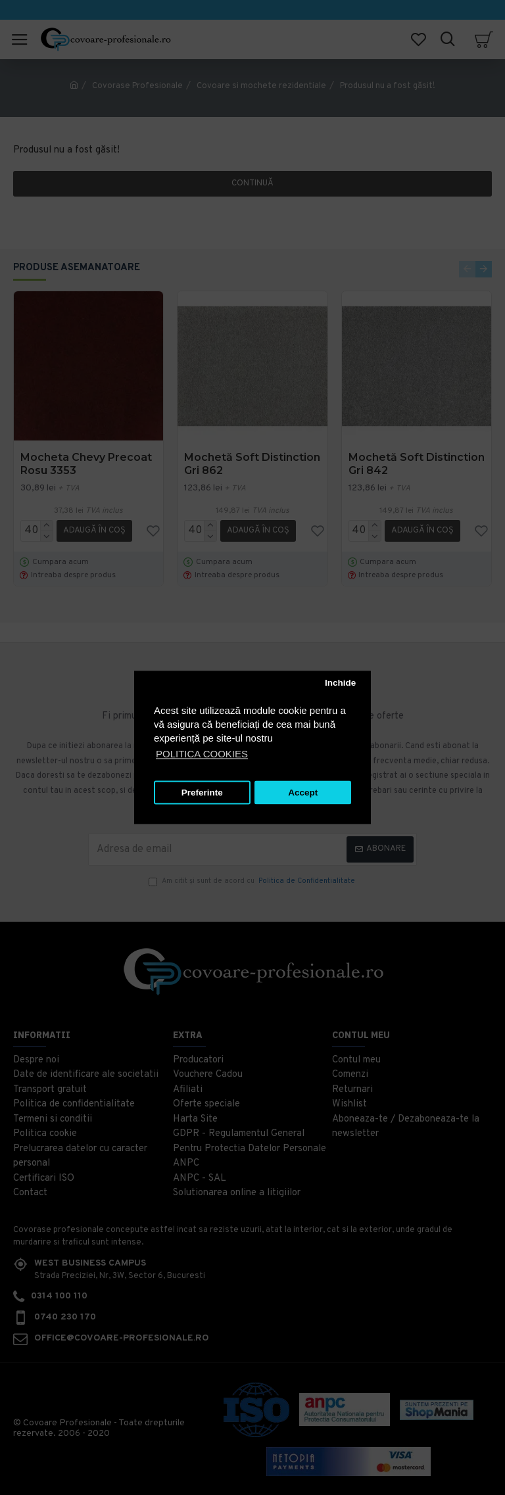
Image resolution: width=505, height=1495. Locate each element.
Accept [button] (303, 792)
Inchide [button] (340, 683)
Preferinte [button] (202, 792)
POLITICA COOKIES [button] (202, 754)
